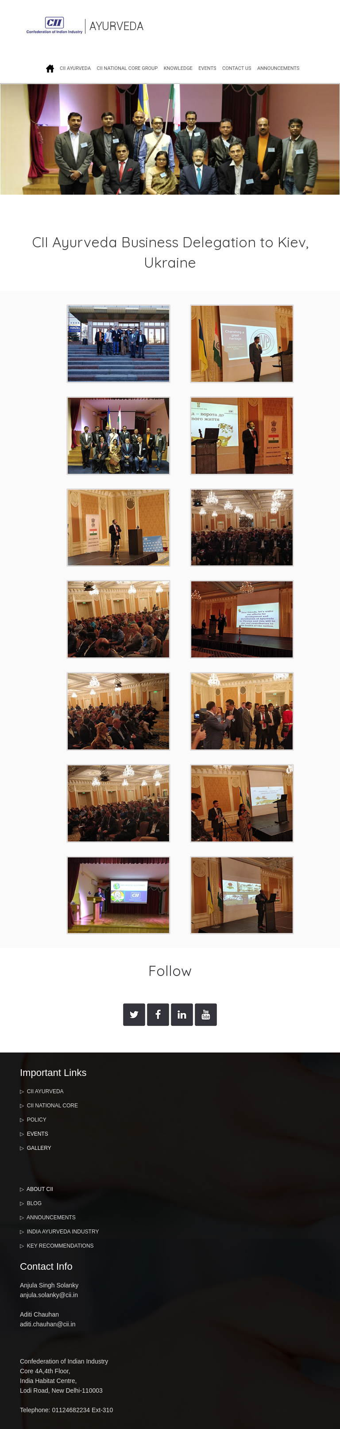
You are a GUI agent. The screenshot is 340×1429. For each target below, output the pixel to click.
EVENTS (207, 68)
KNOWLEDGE (178, 68)
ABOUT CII (40, 1189)
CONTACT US (236, 68)
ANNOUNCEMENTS (278, 68)
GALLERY (39, 1148)
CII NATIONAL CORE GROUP (127, 68)
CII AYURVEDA (75, 68)
